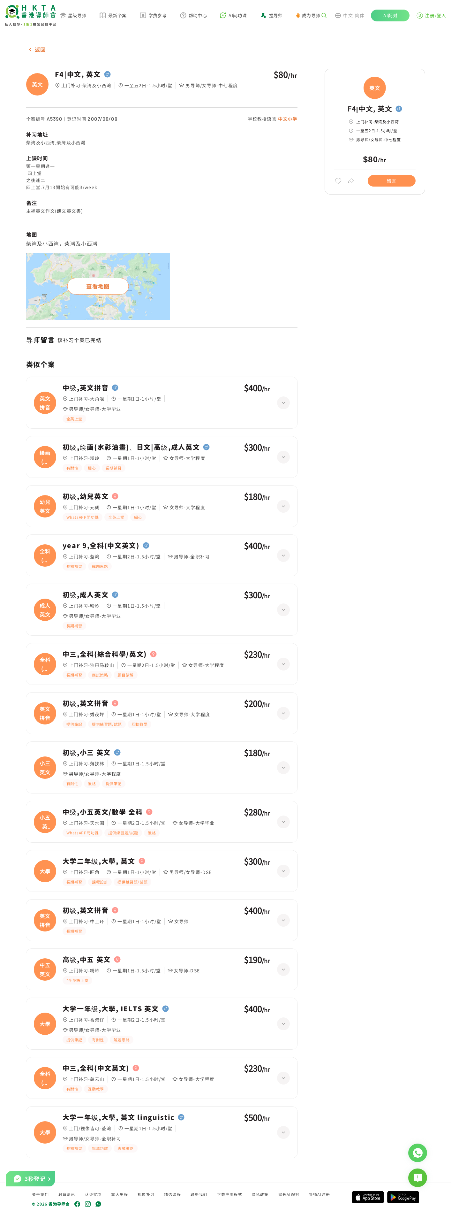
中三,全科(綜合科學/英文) (105, 654)
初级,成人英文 (86, 594)
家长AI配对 (288, 1194)
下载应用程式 (229, 1194)
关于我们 (40, 1194)
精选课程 (172, 1194)
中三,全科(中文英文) (96, 1068)
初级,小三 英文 (87, 752)
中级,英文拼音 (86, 387)
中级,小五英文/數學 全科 (103, 812)
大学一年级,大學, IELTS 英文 (111, 1008)
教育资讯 (66, 1194)
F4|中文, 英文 (78, 74)
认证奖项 (93, 1194)
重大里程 (119, 1194)
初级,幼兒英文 (86, 496)
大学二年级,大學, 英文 (99, 861)
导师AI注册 (319, 1194)
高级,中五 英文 (87, 959)
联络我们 (199, 1194)
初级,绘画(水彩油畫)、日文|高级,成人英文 (131, 447)
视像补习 (146, 1194)
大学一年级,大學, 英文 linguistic (119, 1117)
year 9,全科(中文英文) (101, 545)
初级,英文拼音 (86, 703)
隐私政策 (260, 1194)
